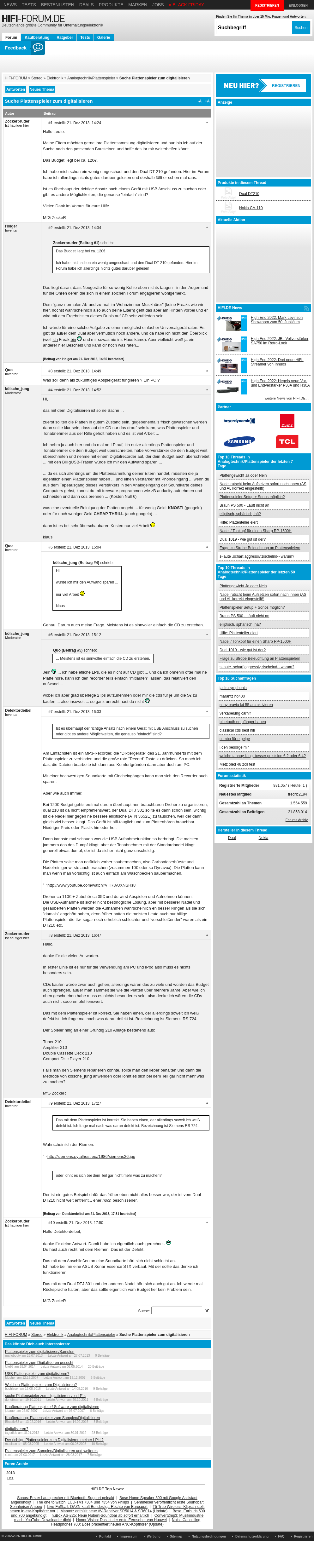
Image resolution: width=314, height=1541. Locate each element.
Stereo (36, 78)
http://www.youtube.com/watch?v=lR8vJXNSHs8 (91, 885)
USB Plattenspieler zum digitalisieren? (37, 1373)
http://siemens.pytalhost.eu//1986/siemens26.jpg (91, 1156)
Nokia (264, 838)
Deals (86, 4)
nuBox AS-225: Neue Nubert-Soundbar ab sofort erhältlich (100, 1515)
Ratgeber (65, 37)
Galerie (103, 37)
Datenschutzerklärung (252, 1536)
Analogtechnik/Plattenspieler (91, 78)
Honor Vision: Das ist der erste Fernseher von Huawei (121, 1520)
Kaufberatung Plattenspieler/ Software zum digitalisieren (52, 1407)
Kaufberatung (37, 37)
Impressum (128, 1536)
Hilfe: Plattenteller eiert (239, 522)
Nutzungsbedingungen (209, 1536)
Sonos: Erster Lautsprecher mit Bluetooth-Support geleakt (65, 1498)
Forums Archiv (297, 820)
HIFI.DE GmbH (31, 1536)
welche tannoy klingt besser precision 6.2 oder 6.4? (263, 756)
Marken (137, 4)
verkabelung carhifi (235, 713)
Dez (10, 1478)
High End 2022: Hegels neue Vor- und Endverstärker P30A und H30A (280, 383)
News (10, 4)
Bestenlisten (57, 4)
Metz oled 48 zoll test (237, 764)
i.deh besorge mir (234, 747)
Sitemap (176, 1536)
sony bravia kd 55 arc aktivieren (246, 705)
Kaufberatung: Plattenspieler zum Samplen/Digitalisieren (52, 1418)
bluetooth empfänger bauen (243, 722)
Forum (11, 37)
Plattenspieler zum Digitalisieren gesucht (39, 1362)
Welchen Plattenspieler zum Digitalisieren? (41, 1385)
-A (200, 101)
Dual (232, 838)
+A (207, 101)
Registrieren (303, 1536)
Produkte (111, 4)
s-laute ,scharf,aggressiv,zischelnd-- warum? (257, 556)
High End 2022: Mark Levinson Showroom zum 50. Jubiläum (277, 319)
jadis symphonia (233, 688)
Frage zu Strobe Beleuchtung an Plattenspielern (260, 548)
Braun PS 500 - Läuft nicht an (244, 505)
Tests (29, 4)
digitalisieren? (16, 1429)
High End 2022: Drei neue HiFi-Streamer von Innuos (277, 362)
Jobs (158, 4)
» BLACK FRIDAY (186, 4)
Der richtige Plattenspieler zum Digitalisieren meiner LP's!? (54, 1440)
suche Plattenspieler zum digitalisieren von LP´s (45, 1396)
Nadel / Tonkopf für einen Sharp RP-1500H (256, 531)
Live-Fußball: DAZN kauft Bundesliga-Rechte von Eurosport (97, 1506)
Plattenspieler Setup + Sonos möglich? (252, 497)
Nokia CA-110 (251, 208)
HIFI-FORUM (16, 78)
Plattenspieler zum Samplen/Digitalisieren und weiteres (51, 1451)
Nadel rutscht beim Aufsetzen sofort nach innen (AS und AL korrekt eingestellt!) (263, 486)
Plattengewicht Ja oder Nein (243, 475)
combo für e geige (235, 739)
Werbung (153, 1536)
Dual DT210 (249, 194)
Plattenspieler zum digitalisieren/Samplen (39, 1351)
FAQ (281, 1536)
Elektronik (55, 78)
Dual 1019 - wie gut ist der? (243, 539)
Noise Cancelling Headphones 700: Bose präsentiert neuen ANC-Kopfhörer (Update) (125, 1522)
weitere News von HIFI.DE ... (287, 398)
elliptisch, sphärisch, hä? (240, 514)
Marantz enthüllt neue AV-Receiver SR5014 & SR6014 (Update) (114, 1511)
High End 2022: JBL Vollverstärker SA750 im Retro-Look (279, 340)
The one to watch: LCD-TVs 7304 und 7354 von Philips (82, 1502)
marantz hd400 (232, 696)
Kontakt (105, 1536)
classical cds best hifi (237, 730)
